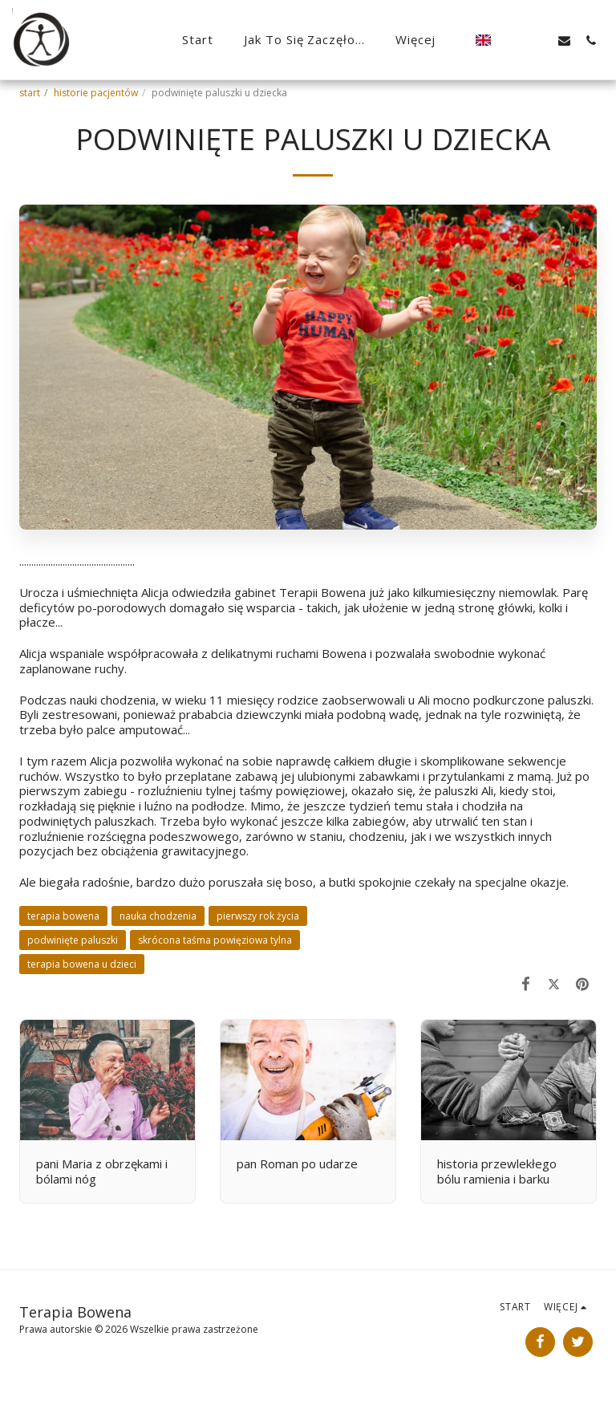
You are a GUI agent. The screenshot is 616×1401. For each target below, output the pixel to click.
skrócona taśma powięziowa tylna (215, 940)
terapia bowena (63, 916)
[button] (511, 40)
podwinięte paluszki (72, 940)
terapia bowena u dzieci (81, 964)
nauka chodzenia (158, 916)
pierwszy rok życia (258, 916)
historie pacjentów (96, 92)
